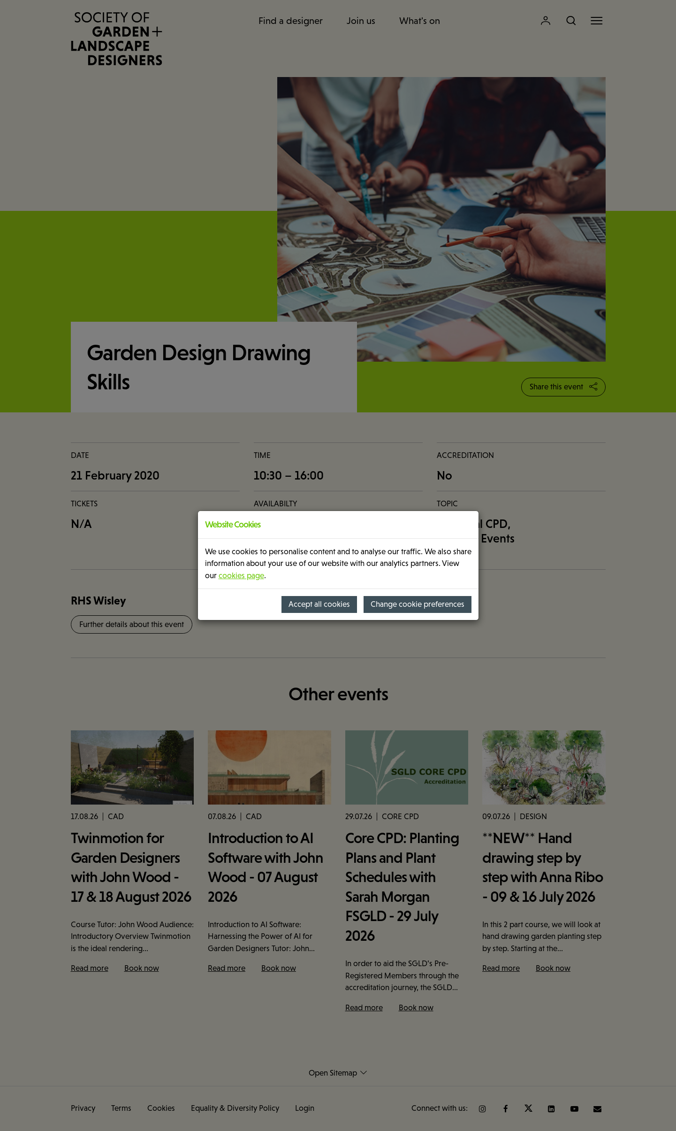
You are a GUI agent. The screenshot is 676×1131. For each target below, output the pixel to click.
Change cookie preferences (417, 604)
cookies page (241, 575)
